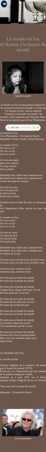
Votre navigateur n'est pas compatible (23, 127)
